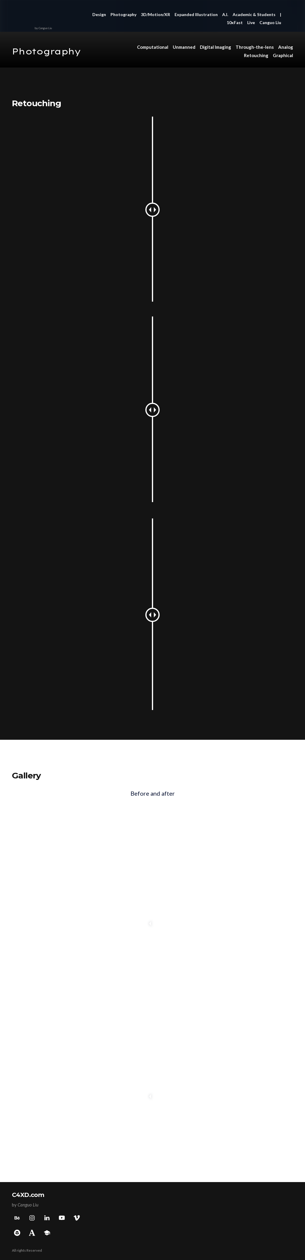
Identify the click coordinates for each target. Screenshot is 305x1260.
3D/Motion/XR (155, 14)
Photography (123, 14)
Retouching (256, 55)
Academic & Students (254, 14)
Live (251, 22)
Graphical (283, 55)
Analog (285, 47)
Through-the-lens (255, 47)
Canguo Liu (270, 22)
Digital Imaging (215, 47)
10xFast (235, 22)
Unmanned (184, 47)
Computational (152, 47)
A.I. (225, 14)
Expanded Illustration (196, 14)
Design (99, 14)
